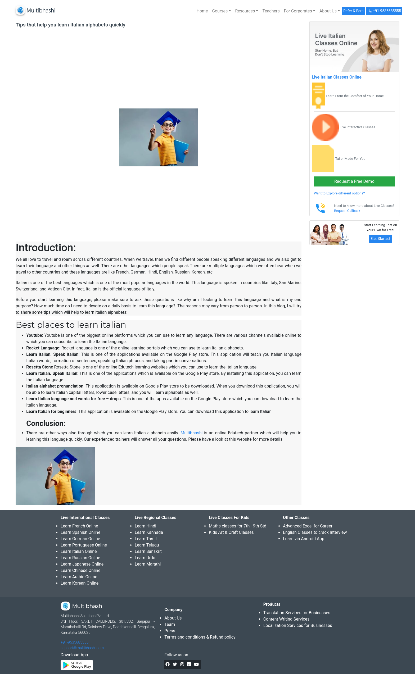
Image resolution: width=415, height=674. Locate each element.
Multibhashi (191, 432)
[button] (221, 11)
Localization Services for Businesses (297, 625)
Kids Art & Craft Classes (231, 532)
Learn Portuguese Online (84, 545)
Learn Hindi (145, 526)
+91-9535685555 (74, 642)
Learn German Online (80, 538)
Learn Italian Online (79, 551)
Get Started (380, 238)
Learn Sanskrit (148, 551)
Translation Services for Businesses (296, 612)
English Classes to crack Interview (315, 532)
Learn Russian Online (80, 557)
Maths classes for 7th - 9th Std (237, 526)
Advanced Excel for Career (307, 526)
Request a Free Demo (354, 181)
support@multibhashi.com (82, 648)
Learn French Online (79, 526)
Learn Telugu (147, 545)
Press (169, 630)
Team (169, 624)
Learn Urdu (145, 557)
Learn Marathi (148, 564)
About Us (173, 618)
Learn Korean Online (79, 583)
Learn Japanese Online (82, 564)
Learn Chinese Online (80, 570)
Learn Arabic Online (79, 576)
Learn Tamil (146, 538)
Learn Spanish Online (80, 532)
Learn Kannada (149, 532)
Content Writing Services (286, 619)
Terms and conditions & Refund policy (199, 637)
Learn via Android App (303, 538)
